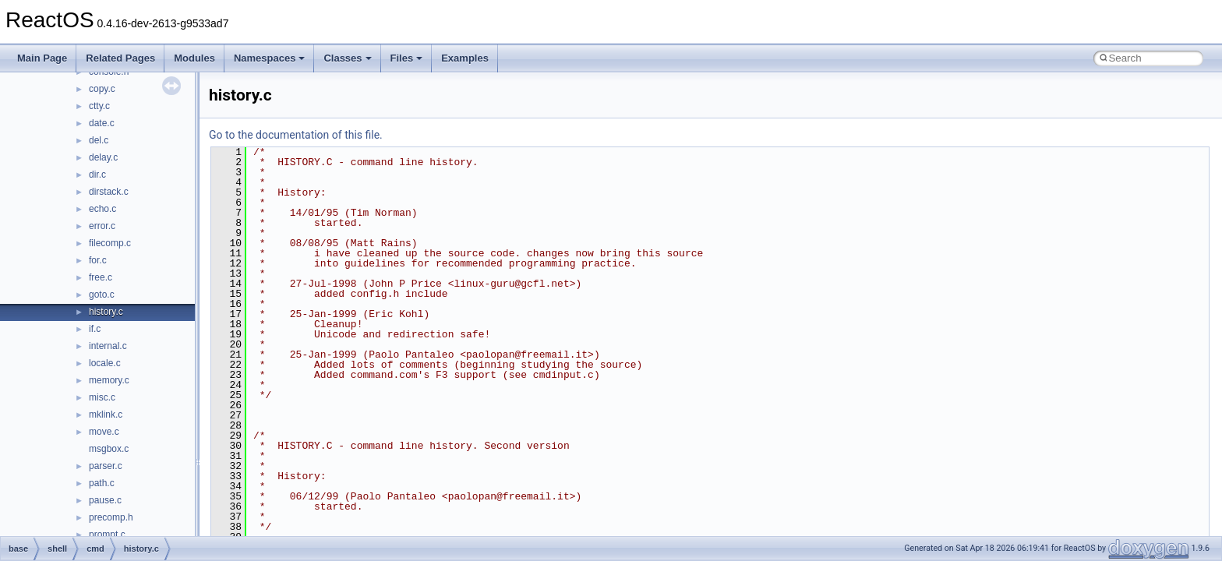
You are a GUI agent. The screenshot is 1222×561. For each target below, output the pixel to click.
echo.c (102, 208)
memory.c (109, 380)
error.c (102, 226)
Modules (194, 58)
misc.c (102, 397)
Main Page (42, 58)
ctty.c (99, 106)
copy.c (102, 88)
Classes (347, 58)
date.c (102, 123)
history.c (106, 311)
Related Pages (120, 58)
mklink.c (105, 414)
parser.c (105, 465)
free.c (100, 277)
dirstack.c (109, 191)
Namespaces (270, 58)
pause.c (105, 500)
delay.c (103, 157)
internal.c (108, 345)
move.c (104, 431)
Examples (465, 58)
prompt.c (107, 534)
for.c (98, 260)
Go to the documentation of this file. (296, 135)
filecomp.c (110, 243)
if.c (95, 328)
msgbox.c (109, 448)
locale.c (105, 363)
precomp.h (111, 517)
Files (406, 58)
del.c (98, 140)
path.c (102, 483)
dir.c (97, 174)
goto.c (102, 294)
